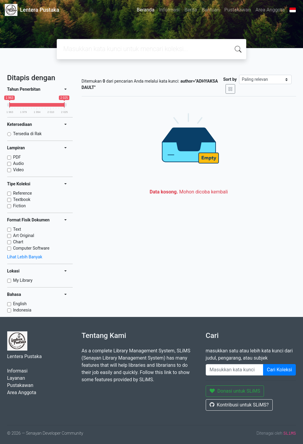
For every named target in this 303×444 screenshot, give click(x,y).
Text (17, 229)
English (20, 303)
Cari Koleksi (279, 370)
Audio (18, 163)
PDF (17, 157)
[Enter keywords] (234, 370)
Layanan (16, 378)
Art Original (23, 235)
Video (18, 169)
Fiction (19, 205)
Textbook (22, 199)
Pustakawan (237, 10)
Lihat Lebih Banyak (24, 256)
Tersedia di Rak (27, 133)
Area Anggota (270, 10)
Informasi (169, 10)
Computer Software (31, 248)
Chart (18, 241)
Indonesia (22, 310)
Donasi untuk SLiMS (235, 391)
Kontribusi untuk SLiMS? (239, 405)
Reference (22, 193)
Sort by (230, 79)
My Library (23, 280)
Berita (190, 10)
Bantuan (211, 10)
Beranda (145, 10)
